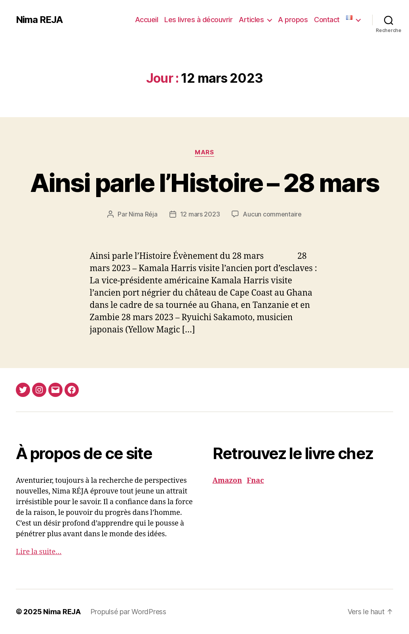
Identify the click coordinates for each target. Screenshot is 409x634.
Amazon (227, 480)
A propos (293, 19)
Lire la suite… (39, 551)
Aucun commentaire (272, 214)
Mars (204, 152)
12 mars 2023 (200, 214)
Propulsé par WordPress (128, 611)
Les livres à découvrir (198, 19)
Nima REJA (39, 20)
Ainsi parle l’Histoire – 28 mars (204, 182)
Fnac (255, 480)
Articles (251, 19)
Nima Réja (143, 214)
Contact (327, 19)
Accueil (146, 19)
